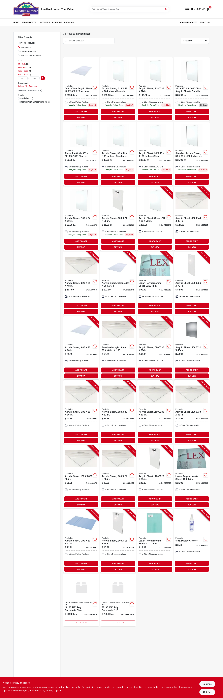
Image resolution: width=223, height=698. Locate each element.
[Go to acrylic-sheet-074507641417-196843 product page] (81, 283)
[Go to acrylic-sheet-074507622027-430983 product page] (192, 412)
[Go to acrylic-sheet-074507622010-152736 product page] (118, 541)
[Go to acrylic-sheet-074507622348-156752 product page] (192, 347)
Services (45, 22)
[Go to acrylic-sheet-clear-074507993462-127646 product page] (155, 219)
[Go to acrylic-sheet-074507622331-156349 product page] (192, 154)
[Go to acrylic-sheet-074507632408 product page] (118, 89)
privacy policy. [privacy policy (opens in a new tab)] (171, 687)
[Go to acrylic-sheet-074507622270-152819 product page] (155, 476)
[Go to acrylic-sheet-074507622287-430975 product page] (81, 476)
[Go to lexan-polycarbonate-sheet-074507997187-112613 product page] (155, 283)
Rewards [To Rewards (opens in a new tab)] (57, 22)
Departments (29, 22)
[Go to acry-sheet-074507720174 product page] (155, 154)
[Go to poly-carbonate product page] (118, 600)
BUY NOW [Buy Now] (81, 117)
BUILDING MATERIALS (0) (30, 90)
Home (16, 22)
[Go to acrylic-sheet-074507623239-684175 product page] (118, 476)
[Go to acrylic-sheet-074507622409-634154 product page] (192, 219)
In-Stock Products (28, 51)
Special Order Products (30, 55)
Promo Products (27, 43)
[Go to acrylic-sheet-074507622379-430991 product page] (81, 412)
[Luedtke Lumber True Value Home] (26, 9)
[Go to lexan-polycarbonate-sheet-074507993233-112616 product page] (192, 476)
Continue (207, 684)
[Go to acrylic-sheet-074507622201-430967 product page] (81, 541)
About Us (205, 22)
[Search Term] (129, 9)
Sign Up (201, 9)
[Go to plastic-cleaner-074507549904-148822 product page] (192, 541)
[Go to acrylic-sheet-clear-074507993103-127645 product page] (118, 283)
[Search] (167, 9)
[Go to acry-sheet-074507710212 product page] (192, 89)
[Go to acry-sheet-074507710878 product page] (81, 219)
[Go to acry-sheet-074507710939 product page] (118, 154)
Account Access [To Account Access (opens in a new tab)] (188, 22)
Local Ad (69, 22)
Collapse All (22, 86)
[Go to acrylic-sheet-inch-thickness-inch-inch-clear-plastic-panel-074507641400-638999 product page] (81, 89)
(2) (35, 102)
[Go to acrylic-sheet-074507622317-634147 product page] (155, 412)
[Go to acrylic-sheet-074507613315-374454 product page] (118, 412)
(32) (26, 98)
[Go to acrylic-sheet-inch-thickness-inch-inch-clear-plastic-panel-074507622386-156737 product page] (81, 154)
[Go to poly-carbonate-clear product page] (81, 600)
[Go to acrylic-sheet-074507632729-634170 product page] (155, 89)
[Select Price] (43, 78)
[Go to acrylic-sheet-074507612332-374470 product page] (155, 347)
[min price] (23, 78)
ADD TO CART (81, 112)
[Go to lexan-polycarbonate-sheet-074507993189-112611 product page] (155, 541)
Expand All (33, 86)
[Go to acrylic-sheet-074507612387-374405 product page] (81, 347)
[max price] (35, 78)
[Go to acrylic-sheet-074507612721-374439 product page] (192, 283)
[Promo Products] (19, 43)
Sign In (189, 9)
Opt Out (207, 692)
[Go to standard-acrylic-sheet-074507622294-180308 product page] (118, 347)
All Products (25, 47)
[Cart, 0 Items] (208, 9)
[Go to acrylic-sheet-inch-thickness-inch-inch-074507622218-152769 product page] (118, 219)
